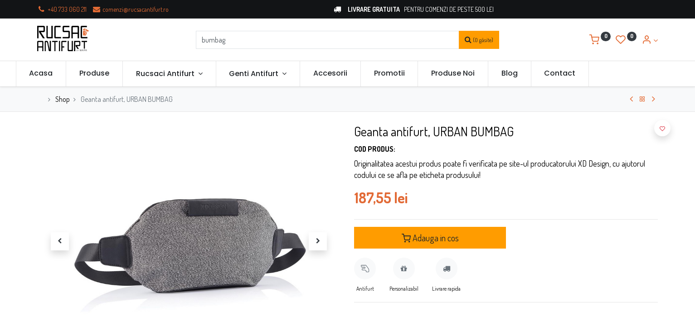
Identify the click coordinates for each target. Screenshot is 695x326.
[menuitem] (62, 73)
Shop (62, 99)
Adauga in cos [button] (430, 238)
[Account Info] (650, 40)
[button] (662, 128)
